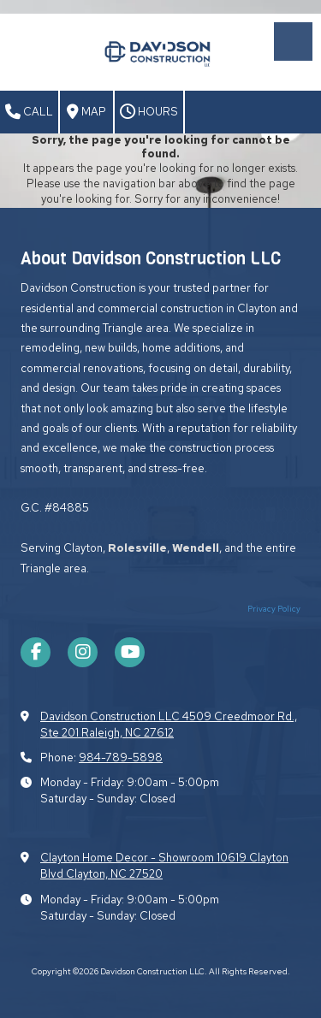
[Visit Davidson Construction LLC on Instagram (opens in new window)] (83, 652)
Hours (149, 112)
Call (29, 112)
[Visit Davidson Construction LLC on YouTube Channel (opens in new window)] (130, 652)
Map (86, 112)
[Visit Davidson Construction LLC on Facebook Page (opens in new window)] (36, 652)
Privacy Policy (273, 608)
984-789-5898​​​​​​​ (121, 757)
